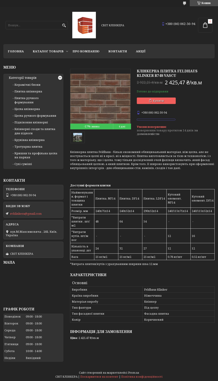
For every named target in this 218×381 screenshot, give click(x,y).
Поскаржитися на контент (99, 377)
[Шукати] (64, 25)
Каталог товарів (48, 51)
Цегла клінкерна (27, 109)
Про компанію (86, 51)
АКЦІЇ (140, 51)
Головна (16, 51)
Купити (158, 101)
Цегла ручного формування (35, 116)
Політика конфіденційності (142, 377)
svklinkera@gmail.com (26, 213)
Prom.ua (133, 373)
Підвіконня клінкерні (31, 122)
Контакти (117, 51)
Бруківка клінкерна (29, 140)
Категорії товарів (22, 78)
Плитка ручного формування (26, 100)
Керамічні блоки (27, 85)
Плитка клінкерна (28, 91)
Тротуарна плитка (28, 147)
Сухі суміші (23, 164)
